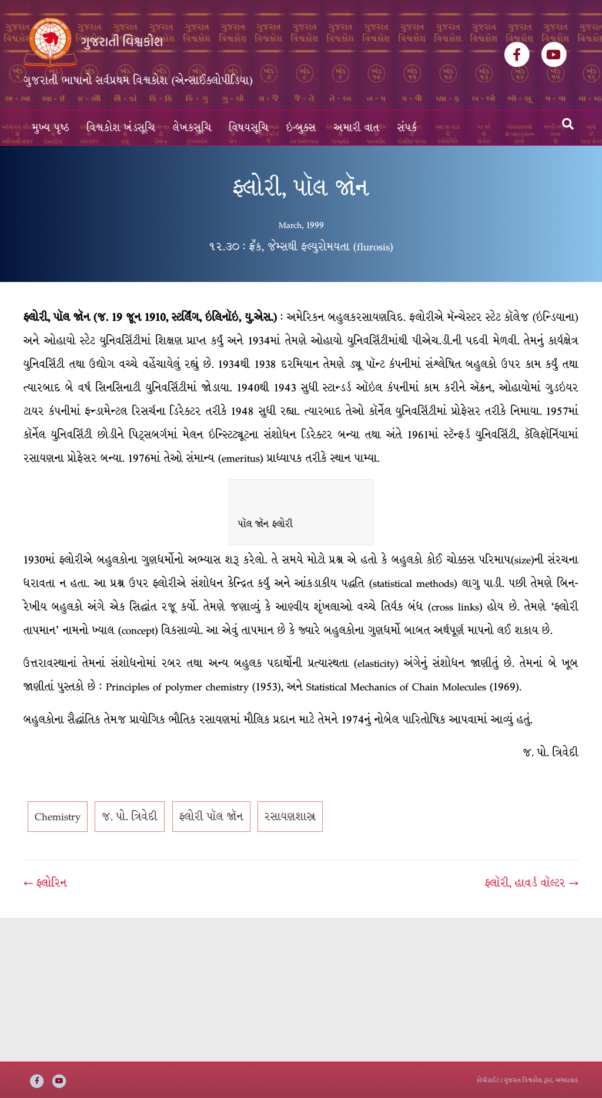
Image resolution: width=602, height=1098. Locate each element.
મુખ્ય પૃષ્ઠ (50, 128)
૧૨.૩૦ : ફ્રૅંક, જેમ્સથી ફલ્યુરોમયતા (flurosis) (301, 247)
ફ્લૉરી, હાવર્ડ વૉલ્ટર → (531, 883)
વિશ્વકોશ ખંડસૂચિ (121, 128)
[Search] (567, 124)
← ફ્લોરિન (45, 883)
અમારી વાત (357, 128)
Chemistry (58, 816)
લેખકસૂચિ (192, 128)
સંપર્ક (407, 128)
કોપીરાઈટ (488, 1080)
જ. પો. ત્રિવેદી (130, 816)
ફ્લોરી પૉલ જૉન (211, 816)
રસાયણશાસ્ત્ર (290, 816)
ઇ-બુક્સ (301, 128)
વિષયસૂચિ (249, 128)
